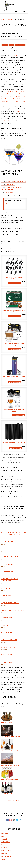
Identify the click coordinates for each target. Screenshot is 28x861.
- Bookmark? (22, 42)
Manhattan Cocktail (7, 96)
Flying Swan (7, 564)
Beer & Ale (4, 833)
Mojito (17, 96)
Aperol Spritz (20, 101)
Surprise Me (7, 571)
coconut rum (10, 184)
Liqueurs (4, 847)
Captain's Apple (9, 542)
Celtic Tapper (8, 632)
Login (6, 203)
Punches (4, 853)
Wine (3, 859)
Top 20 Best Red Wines (7, 793)
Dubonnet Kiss (8, 595)
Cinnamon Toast (9, 640)
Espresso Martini (12, 94)
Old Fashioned (21, 99)
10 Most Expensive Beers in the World (11, 736)
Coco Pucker (7, 655)
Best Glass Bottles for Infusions (9, 779)
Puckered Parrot (9, 557)
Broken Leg (6, 618)
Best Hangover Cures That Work (10, 765)
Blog (2, 836)
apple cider (9, 193)
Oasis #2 (5, 625)
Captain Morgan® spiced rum (16, 181)
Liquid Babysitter (10, 603)
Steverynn (6, 588)
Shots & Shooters (6, 856)
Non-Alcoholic (6, 850)
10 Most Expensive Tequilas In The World (12, 751)
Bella (4, 549)
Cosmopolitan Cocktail (11, 91)
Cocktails (12, 42)
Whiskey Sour (5, 101)
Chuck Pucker (8, 647)
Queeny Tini (7, 662)
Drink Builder (8, 121)
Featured (4, 845)
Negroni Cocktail (10, 99)
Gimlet (21, 94)
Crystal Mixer (18, 55)
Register (11, 203)
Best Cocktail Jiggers (6, 722)
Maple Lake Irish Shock (12, 610)
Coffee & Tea (5, 842)
